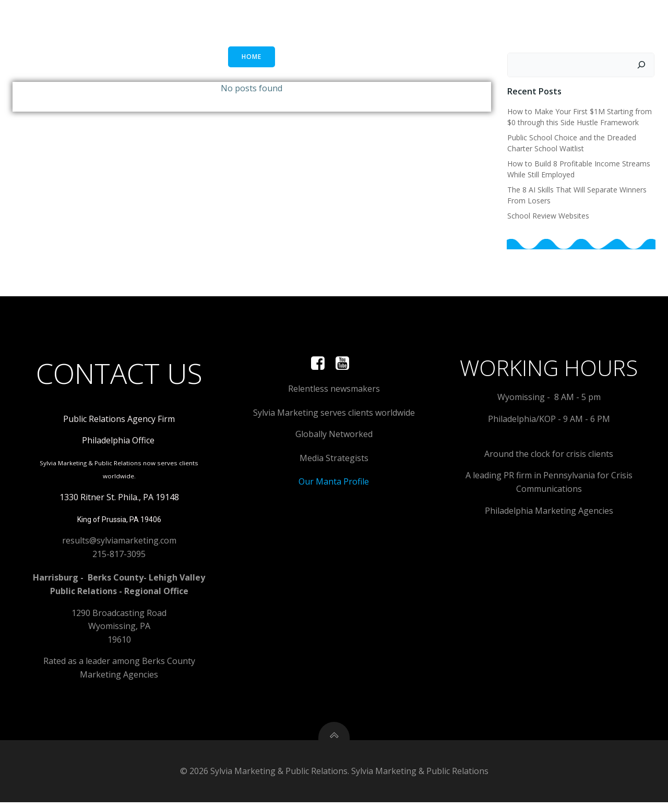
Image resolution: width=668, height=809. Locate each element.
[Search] (642, 65)
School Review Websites (548, 216)
